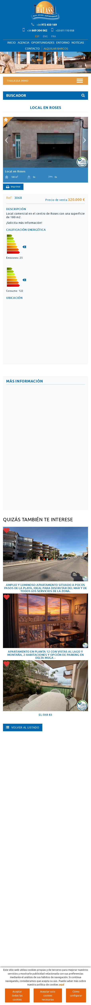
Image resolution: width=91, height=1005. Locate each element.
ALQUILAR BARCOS (56, 48)
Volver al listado (22, 727)
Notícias (78, 42)
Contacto (32, 48)
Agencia (23, 42)
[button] (6, 138)
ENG (45, 36)
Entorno (63, 42)
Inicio (11, 42)
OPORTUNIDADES (42, 42)
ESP (37, 36)
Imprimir (13, 187)
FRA (53, 36)
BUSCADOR (45, 95)
